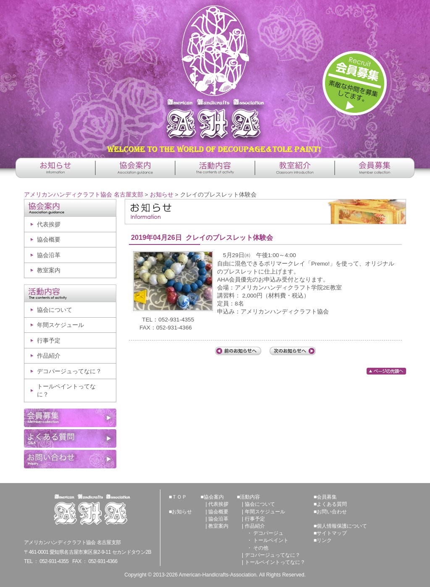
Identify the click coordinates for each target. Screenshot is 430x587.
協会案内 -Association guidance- (135, 168)
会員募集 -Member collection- (374, 168)
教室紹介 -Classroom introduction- (295, 168)
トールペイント (270, 540)
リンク (324, 540)
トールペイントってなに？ (66, 390)
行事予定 (48, 340)
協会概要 (48, 239)
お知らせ (161, 194)
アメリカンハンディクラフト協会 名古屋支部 (215, 75)
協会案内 (214, 497)
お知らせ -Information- (55, 168)
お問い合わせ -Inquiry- (70, 459)
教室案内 (48, 270)
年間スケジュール (60, 325)
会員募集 (327, 497)
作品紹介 (48, 356)
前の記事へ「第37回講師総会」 (238, 351)
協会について (54, 310)
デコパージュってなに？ (69, 371)
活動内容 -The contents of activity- (215, 168)
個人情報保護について (342, 526)
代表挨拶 (48, 224)
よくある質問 (332, 504)
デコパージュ (268, 533)
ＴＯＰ (179, 497)
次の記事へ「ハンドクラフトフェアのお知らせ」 (293, 351)
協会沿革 (48, 255)
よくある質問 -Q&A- (70, 438)
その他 (260, 548)
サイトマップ (332, 533)
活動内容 (250, 497)
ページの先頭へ (386, 371)
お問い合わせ (332, 512)
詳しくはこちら (354, 83)
